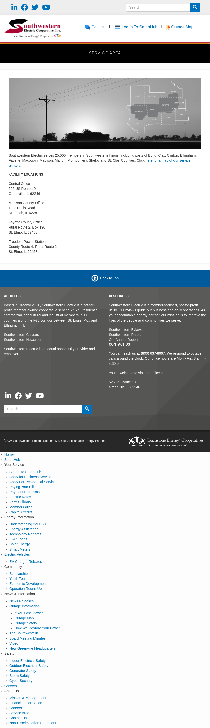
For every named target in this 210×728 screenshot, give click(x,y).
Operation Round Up (25, 589)
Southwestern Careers (21, 335)
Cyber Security (20, 681)
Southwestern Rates (125, 335)
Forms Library (20, 502)
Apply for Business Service (30, 477)
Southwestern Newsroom (23, 340)
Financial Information (25, 703)
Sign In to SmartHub (25, 472)
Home (9, 454)
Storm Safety (19, 676)
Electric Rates (20, 497)
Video (13, 643)
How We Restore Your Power (37, 628)
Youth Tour (17, 579)
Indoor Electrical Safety (27, 661)
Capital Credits (20, 512)
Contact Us (18, 718)
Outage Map (183, 27)
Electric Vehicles (17, 554)
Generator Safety (22, 671)
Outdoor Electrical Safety (28, 666)
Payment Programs (24, 492)
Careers (10, 686)
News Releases (21, 601)
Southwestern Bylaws (126, 330)
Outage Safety (25, 623)
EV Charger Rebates (25, 562)
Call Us (94, 27)
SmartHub (12, 460)
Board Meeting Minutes (27, 638)
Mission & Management (27, 698)
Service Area (19, 713)
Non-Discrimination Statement (32, 723)
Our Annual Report (123, 340)
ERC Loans (18, 539)
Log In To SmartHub (139, 27)
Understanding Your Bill (27, 524)
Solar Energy (19, 544)
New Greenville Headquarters (32, 648)
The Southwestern (23, 633)
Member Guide (21, 507)
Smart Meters (19, 549)
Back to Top (109, 278)
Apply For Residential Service (32, 482)
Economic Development (28, 584)
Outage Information (24, 606)
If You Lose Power (28, 613)
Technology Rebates (25, 534)
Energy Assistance (23, 529)
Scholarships (19, 574)
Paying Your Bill (21, 487)
